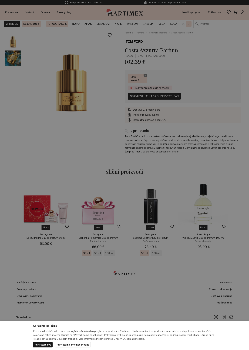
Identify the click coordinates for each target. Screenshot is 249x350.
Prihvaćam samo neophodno (73, 344)
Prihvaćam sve (42, 344)
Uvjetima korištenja (133, 339)
